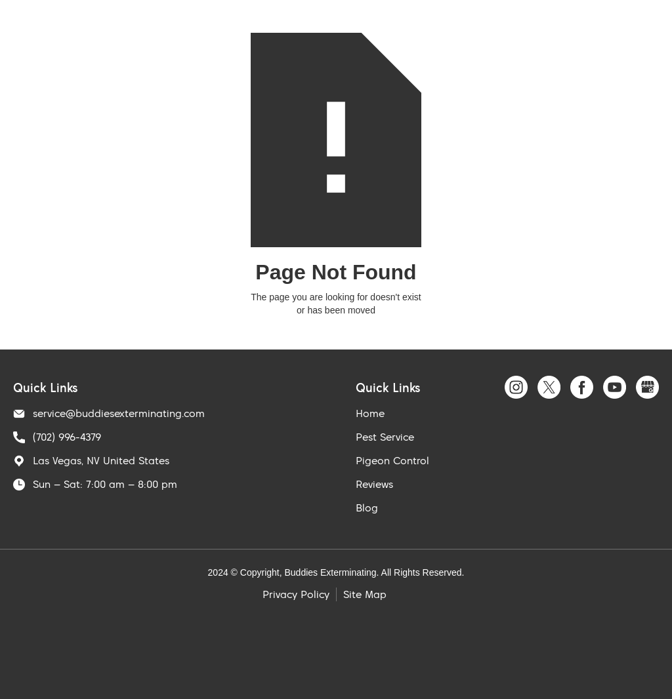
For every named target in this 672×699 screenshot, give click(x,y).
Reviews (374, 483)
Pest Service (385, 436)
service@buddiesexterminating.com (119, 413)
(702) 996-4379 (67, 436)
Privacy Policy (295, 594)
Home (370, 413)
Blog (367, 507)
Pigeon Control (392, 460)
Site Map (365, 594)
